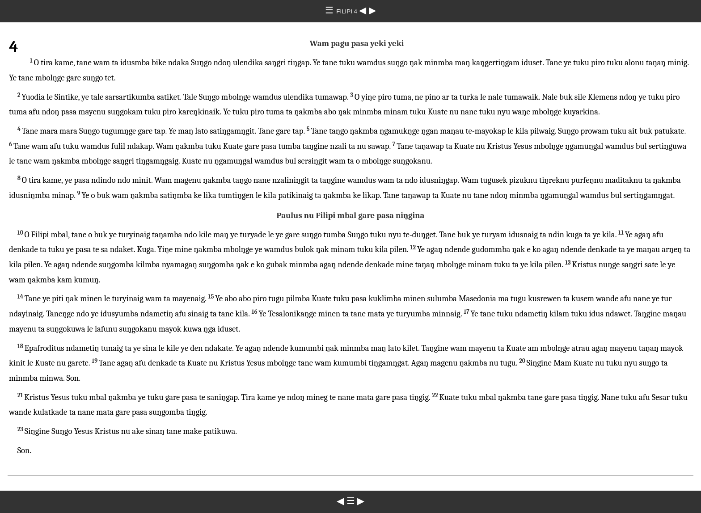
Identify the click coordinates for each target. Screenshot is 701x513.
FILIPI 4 (347, 11)
